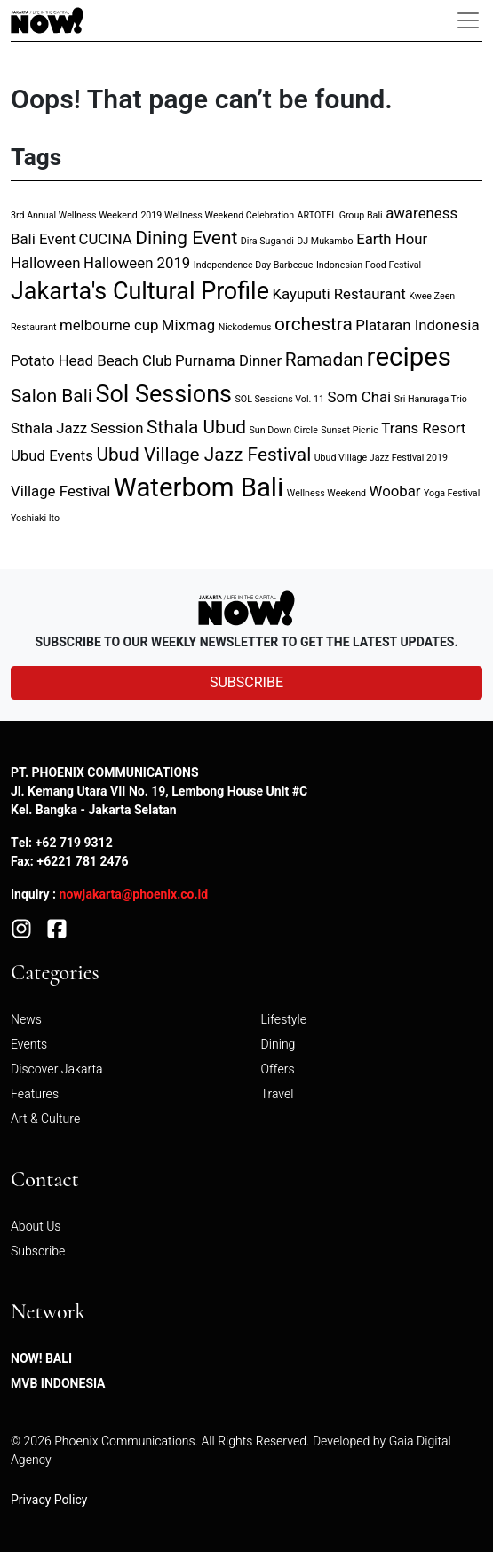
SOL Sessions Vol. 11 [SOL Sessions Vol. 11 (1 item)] (279, 399)
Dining (278, 1044)
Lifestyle (283, 1019)
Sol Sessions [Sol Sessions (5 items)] (163, 394)
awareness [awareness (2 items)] (421, 213)
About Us (36, 1226)
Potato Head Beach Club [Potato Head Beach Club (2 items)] (91, 361)
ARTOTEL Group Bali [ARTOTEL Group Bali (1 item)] (340, 215)
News (26, 1019)
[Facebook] (57, 928)
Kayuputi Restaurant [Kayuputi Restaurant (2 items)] (338, 294)
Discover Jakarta (57, 1069)
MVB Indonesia (58, 1383)
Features (35, 1094)
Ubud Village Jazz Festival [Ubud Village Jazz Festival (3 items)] (203, 455)
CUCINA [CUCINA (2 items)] (105, 239)
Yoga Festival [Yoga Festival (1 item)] (452, 493)
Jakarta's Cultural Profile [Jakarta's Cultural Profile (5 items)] (140, 291)
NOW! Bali (41, 1359)
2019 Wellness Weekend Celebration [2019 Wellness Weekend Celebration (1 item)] (217, 215)
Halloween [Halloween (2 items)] (45, 263)
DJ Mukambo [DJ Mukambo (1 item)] (325, 241)
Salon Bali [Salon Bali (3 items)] (51, 396)
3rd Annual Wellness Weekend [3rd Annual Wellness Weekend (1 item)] (74, 215)
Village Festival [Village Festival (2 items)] (60, 491)
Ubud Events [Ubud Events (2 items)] (52, 456)
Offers (278, 1069)
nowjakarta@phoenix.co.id (134, 894)
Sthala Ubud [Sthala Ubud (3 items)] (196, 427)
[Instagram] (21, 928)
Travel (277, 1094)
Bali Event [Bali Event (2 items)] (43, 239)
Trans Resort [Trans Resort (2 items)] (423, 428)
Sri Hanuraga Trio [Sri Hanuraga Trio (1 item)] (430, 399)
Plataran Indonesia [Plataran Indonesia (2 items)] (417, 325)
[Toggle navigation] (468, 20)
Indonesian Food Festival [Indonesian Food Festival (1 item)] (368, 265)
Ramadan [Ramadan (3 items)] (324, 360)
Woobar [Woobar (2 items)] (395, 491)
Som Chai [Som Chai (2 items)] (359, 397)
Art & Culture (45, 1119)
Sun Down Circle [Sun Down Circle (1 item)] (284, 430)
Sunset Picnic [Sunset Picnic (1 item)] (349, 430)
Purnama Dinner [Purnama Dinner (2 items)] (228, 361)
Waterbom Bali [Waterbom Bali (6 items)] (199, 488)
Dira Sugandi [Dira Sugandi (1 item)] (267, 241)
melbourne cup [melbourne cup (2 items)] (109, 325)
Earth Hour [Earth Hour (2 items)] (391, 239)
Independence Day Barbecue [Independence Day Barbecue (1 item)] (254, 265)
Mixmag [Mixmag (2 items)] (188, 325)
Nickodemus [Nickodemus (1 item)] (245, 327)
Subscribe (38, 1251)
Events (29, 1044)
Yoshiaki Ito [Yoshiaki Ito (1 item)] (35, 518)
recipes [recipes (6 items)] (409, 357)
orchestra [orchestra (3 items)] (313, 324)
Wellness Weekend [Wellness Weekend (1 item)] (326, 493)
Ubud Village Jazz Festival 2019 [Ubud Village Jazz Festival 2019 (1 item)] (381, 457)
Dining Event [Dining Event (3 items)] (186, 238)
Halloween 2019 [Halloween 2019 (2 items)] (136, 263)
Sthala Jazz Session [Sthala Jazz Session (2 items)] (77, 428)
